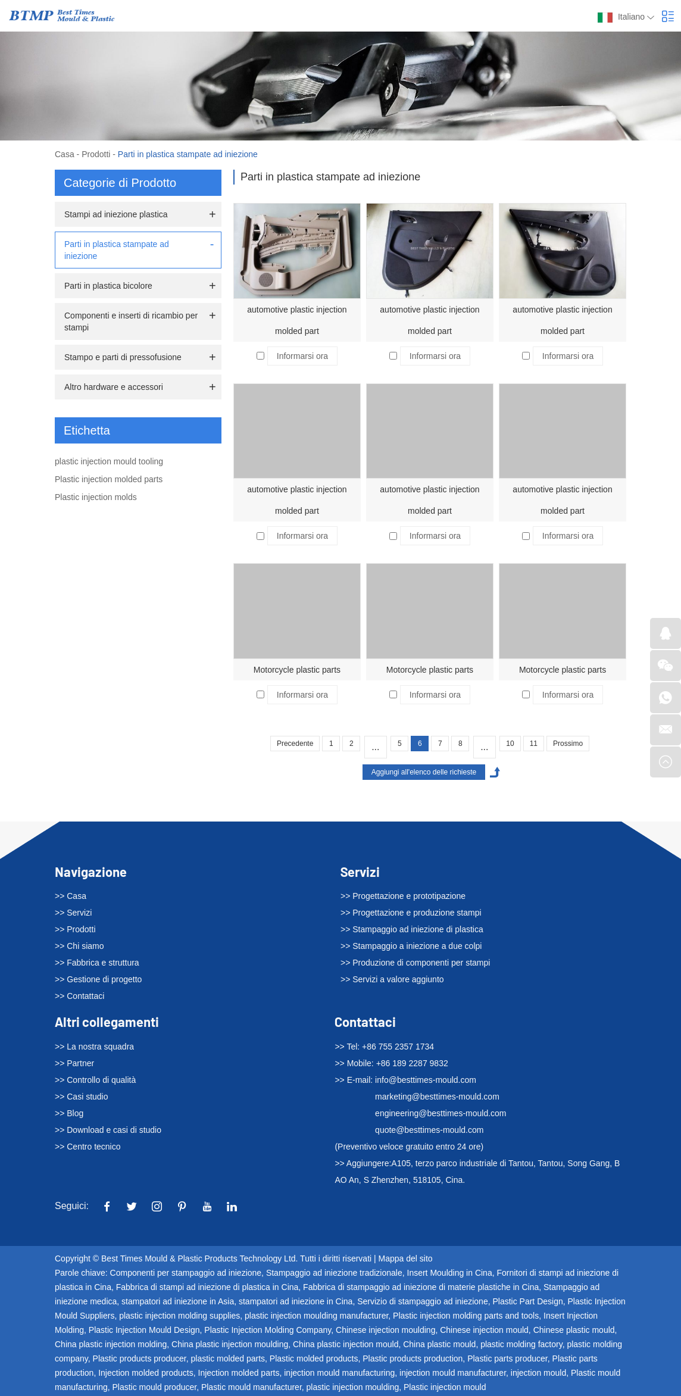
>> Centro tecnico (88, 1146)
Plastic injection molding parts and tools (466, 1315)
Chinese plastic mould (574, 1330)
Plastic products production (413, 1358)
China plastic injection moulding (229, 1344)
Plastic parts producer (507, 1358)
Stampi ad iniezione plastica (116, 214)
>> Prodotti (75, 929)
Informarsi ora (302, 356)
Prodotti (96, 154)
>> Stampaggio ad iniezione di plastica (411, 929)
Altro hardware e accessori (113, 387)
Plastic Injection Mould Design (144, 1330)
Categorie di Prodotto (120, 182)
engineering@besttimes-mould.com (440, 1113)
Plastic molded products (314, 1358)
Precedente (295, 743)
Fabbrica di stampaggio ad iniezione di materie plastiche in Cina (421, 1287)
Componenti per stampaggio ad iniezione (186, 1273)
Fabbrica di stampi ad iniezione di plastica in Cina (207, 1287)
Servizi (360, 871)
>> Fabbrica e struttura (97, 962)
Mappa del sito (406, 1258)
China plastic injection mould (345, 1344)
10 (510, 743)
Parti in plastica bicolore (108, 286)
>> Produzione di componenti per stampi (415, 962)
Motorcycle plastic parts (297, 669)
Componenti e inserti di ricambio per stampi (131, 321)
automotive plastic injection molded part (296, 320)
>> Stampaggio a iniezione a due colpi (411, 946)
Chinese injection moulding (385, 1330)
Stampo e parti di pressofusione (123, 357)
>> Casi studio (81, 1096)
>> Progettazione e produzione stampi (411, 912)
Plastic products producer (139, 1358)
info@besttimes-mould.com (425, 1080)
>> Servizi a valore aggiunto (392, 979)
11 (534, 743)
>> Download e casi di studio (108, 1130)
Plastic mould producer (155, 1387)
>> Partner (74, 1063)
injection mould (538, 1373)
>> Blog (69, 1113)
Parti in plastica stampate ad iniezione (188, 154)
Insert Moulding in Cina (449, 1273)
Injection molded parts (239, 1373)
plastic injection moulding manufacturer (316, 1315)
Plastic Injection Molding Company (267, 1330)
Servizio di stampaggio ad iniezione (422, 1301)
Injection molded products (145, 1373)
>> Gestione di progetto (98, 979)
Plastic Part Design (527, 1301)
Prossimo (568, 743)
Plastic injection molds (96, 497)
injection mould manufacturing (339, 1373)
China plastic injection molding (111, 1344)
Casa (64, 154)
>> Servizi (73, 912)
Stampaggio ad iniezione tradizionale (334, 1273)
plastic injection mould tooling (109, 461)
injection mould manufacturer (452, 1373)
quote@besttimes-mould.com (429, 1130)
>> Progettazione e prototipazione (403, 896)
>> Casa (70, 896)
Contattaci (365, 1021)
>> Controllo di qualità (95, 1080)
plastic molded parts (228, 1358)
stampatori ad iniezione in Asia (177, 1301)
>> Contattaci (79, 996)
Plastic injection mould (445, 1387)
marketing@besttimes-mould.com (437, 1096)
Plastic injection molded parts (109, 479)
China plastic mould (439, 1344)
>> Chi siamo (79, 946)
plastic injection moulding (353, 1387)
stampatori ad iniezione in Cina (295, 1301)
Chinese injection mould (484, 1330)
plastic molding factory (521, 1344)
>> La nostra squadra (94, 1046)
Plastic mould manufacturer (251, 1387)
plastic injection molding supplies (179, 1315)
